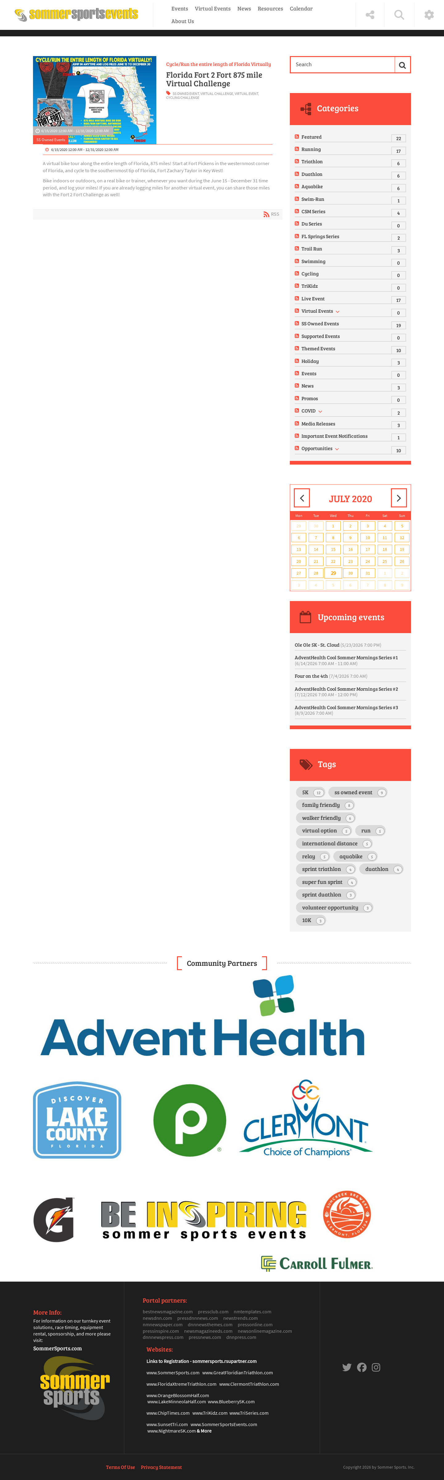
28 (316, 573)
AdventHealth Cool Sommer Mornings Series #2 (346, 691)
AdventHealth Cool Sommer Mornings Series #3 (346, 710)
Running (311, 149)
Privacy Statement (161, 1467)
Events (179, 8)
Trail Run (312, 248)
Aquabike (312, 186)
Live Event (313, 298)
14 (316, 549)
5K (313, 792)
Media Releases (318, 423)
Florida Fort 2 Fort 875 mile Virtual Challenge (214, 78)
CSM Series (313, 211)
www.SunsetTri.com (167, 1424)
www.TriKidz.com (210, 1413)
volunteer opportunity (337, 908)
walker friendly (328, 818)
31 (368, 573)
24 (368, 561)
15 (333, 549)
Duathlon (312, 174)
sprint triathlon (328, 869)
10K (313, 920)
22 (333, 561)
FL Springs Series (320, 236)
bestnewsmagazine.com (168, 1311)
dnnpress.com (241, 1337)
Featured (312, 136)
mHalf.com (198, 1395)
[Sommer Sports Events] (76, 15)
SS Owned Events (50, 139)
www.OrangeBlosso (166, 1395)
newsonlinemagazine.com (265, 1331)
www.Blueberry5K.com (231, 1401)
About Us (182, 21)
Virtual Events (213, 8)
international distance (336, 844)
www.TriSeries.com (249, 1413)
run (372, 831)
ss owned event (186, 93)
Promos (310, 398)
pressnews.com (205, 1337)
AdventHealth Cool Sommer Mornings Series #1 (346, 660)
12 (402, 537)
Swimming (314, 261)
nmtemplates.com (252, 1311)
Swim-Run (313, 199)
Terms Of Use (120, 1467)
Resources (270, 8)
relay (315, 856)
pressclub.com (213, 1311)
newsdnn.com (157, 1318)
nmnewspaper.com (163, 1324)
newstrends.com (240, 1318)
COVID (309, 410)
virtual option (326, 831)
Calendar (301, 8)
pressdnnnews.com (197, 1318)
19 (402, 549)
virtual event (246, 93)
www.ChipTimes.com (168, 1413)
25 (385, 561)
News (244, 8)
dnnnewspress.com (163, 1337)
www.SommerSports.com (172, 1372)
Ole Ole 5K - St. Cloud (338, 644)
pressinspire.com (161, 1331)
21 (316, 561)
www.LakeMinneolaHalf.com (176, 1401)
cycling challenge (182, 97)
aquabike (357, 856)
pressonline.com (255, 1324)
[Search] (341, 64)
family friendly (327, 805)
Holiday (310, 361)
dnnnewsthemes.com (210, 1324)
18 (385, 549)
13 (299, 549)
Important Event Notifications (335, 436)
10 (368, 537)
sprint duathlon (328, 895)
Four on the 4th (331, 676)
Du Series (312, 223)
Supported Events (321, 336)
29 (299, 526)
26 (402, 561)
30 (316, 526)
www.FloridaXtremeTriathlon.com (181, 1384)
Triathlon (312, 161)
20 (299, 561)
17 (368, 549)
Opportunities (317, 448)
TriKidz (310, 286)
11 (385, 537)
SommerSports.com (57, 1348)
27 (299, 573)
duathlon (383, 869)
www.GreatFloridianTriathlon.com (237, 1372)
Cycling (310, 273)
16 (350, 549)
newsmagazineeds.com (208, 1331)
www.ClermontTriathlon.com (249, 1384)
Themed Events (318, 348)
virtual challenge (216, 93)
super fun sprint (329, 882)
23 (350, 561)
